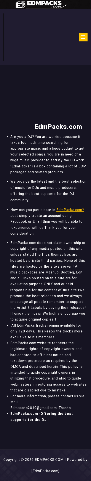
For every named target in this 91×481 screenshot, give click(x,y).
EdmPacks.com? (70, 210)
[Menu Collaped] (83, 37)
